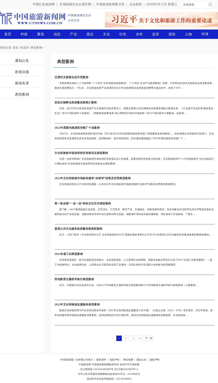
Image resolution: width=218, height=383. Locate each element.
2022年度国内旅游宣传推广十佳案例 (77, 127)
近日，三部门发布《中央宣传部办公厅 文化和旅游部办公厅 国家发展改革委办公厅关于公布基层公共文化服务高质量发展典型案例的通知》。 (136, 234)
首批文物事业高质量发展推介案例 (75, 102)
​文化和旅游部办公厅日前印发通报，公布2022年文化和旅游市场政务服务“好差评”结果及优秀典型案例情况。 (118, 184)
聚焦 (40, 34)
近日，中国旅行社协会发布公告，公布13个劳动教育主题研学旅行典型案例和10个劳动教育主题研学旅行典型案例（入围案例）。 (129, 285)
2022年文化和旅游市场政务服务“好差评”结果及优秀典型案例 (92, 178)
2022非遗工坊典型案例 (68, 253)
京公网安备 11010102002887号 (96, 369)
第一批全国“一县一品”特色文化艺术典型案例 (82, 203)
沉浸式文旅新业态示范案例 (71, 77)
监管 (155, 34)
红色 (122, 34)
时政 (24, 34)
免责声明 (114, 359)
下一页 (149, 338)
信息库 (24, 47)
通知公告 (22, 60)
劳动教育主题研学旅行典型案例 (74, 279)
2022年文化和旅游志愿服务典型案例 (77, 304)
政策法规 (22, 72)
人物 (188, 34)
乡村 (139, 34)
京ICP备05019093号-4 (126, 369)
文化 (106, 34)
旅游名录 (22, 83)
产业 (73, 34)
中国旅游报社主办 (79, 15)
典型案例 (36, 47)
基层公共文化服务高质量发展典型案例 (78, 228)
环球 (204, 34)
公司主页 (74, 20)
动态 (57, 34)
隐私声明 (155, 359)
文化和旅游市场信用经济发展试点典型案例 (81, 152)
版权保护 (101, 359)
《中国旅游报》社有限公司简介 (75, 359)
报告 (172, 34)
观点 (90, 34)
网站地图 (128, 359)
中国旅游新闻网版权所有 (105, 364)
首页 (7, 34)
